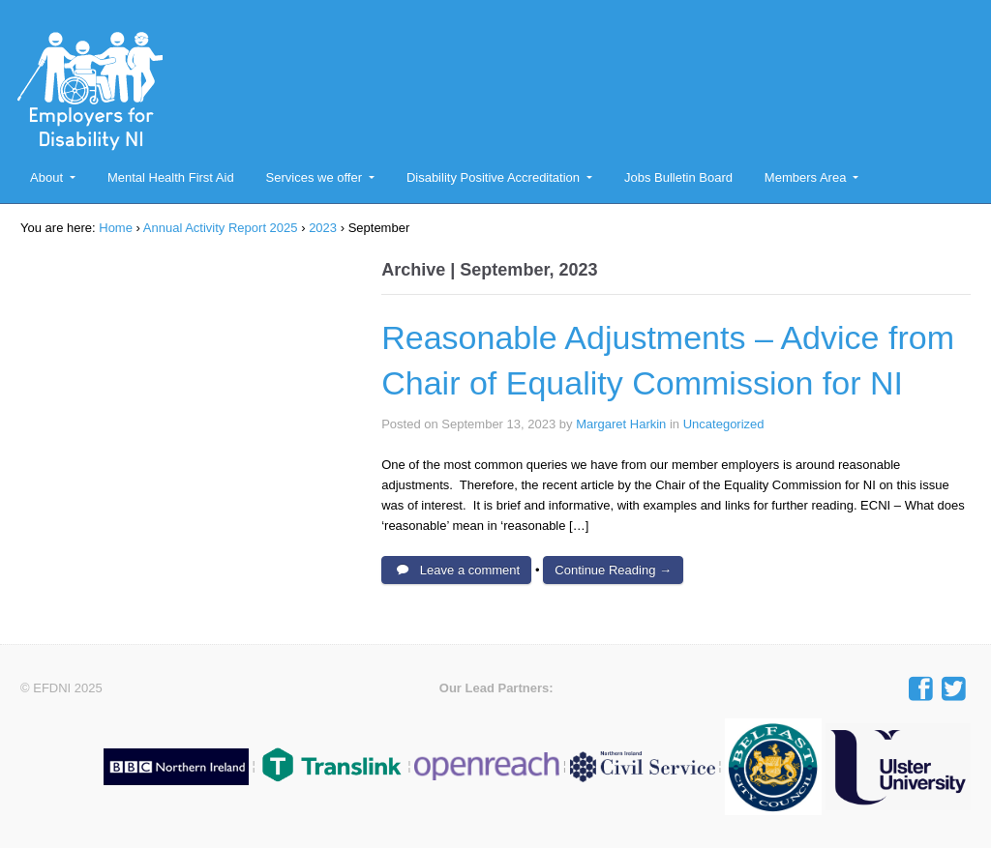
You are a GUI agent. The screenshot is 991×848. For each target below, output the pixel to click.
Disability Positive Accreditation (493, 177)
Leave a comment (470, 570)
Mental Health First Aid (170, 177)
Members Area (806, 177)
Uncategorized (724, 424)
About (46, 177)
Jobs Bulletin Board (678, 177)
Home (116, 227)
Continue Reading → (613, 570)
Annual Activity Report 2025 (220, 227)
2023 (323, 227)
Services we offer (314, 177)
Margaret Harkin (621, 424)
